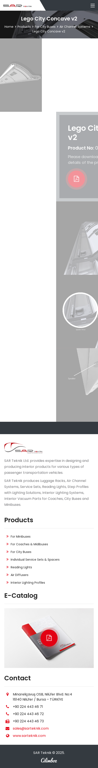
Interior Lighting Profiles (28, 582)
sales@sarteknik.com (31, 728)
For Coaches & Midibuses (29, 544)
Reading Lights (21, 567)
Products (24, 27)
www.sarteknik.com (29, 735)
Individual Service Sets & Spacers (35, 559)
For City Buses (45, 27)
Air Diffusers (19, 575)
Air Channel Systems (75, 27)
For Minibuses (21, 536)
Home (8, 27)
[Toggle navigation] (93, 6)
